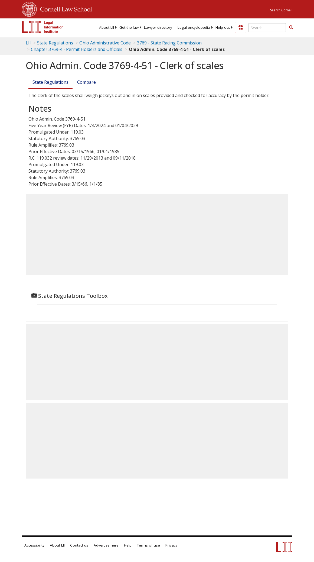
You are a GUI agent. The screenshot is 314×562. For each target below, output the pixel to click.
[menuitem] (106, 27)
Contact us (79, 545)
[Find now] (291, 27)
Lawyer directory (158, 27)
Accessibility (34, 545)
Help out (222, 27)
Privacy (171, 545)
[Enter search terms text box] (267, 27)
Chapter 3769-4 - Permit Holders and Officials (76, 49)
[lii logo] (43, 27)
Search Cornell (281, 10)
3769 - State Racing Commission (169, 43)
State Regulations (55, 43)
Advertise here (106, 545)
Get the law (129, 27)
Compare (86, 82)
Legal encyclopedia (194, 27)
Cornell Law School (64, 8)
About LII (106, 27)
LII (28, 43)
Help (128, 545)
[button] (291, 27)
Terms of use (148, 545)
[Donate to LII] (240, 27)
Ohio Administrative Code (105, 43)
